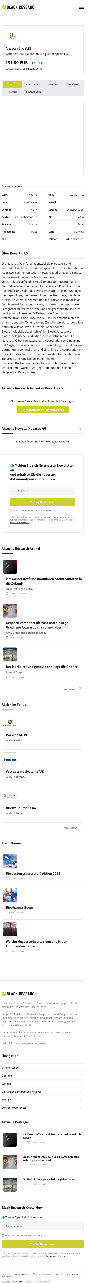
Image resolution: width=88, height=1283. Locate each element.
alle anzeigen (70, 689)
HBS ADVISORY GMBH (20, 1274)
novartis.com (76, 195)
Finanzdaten (33, 92)
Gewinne (53, 84)
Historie (12, 92)
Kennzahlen (33, 84)
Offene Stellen (61, 1274)
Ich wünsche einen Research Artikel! (42, 409)
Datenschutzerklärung (20, 522)
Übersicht (12, 84)
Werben (75, 1274)
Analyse (73, 84)
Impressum (6, 1277)
